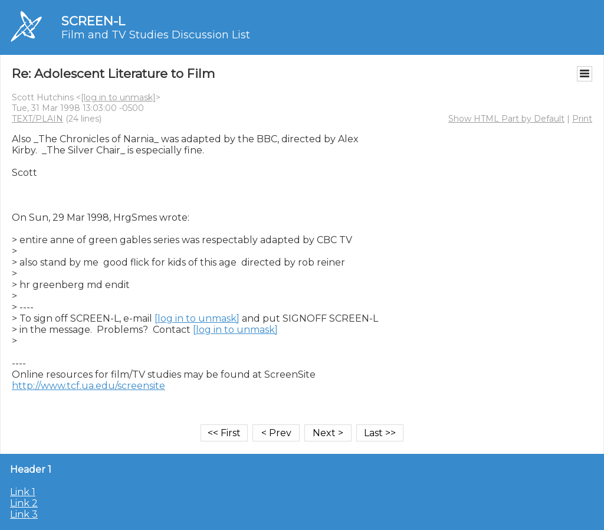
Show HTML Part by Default (506, 118)
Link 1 (22, 492)
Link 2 (24, 503)
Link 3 (24, 514)
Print (582, 118)
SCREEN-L (93, 21)
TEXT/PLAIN (37, 118)
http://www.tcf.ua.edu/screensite (88, 385)
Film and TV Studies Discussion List (155, 34)
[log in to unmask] (118, 97)
